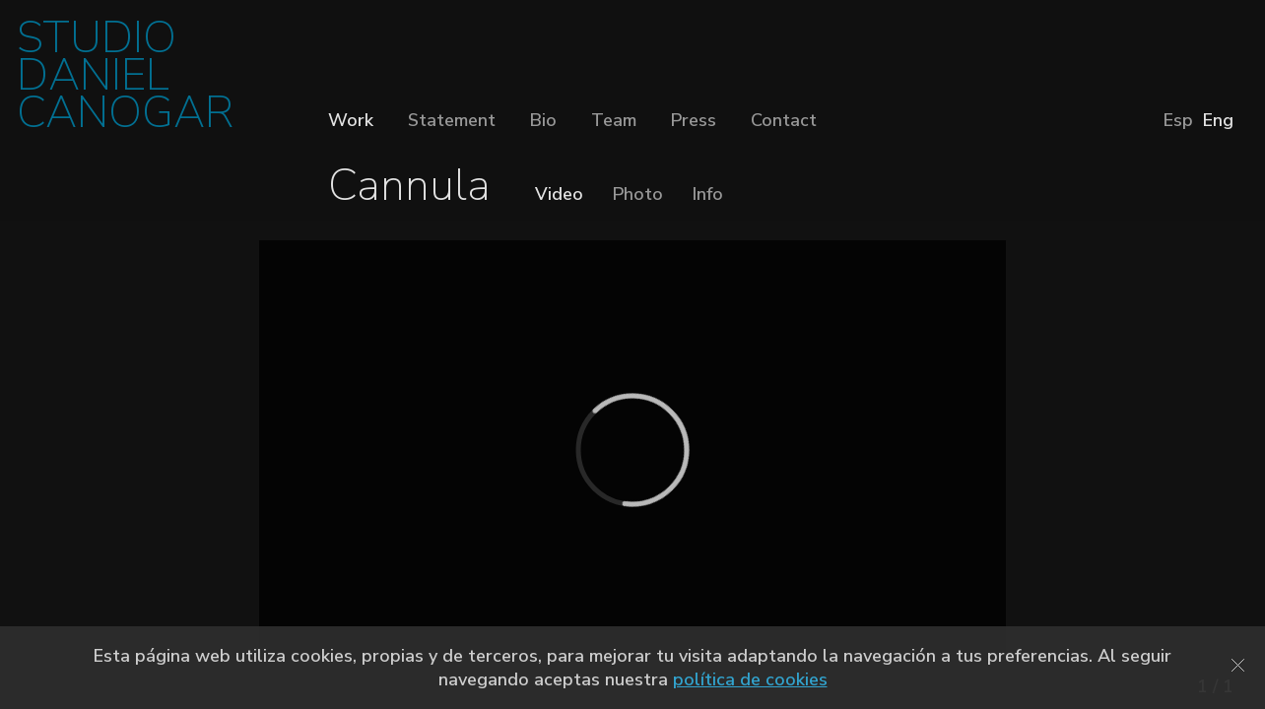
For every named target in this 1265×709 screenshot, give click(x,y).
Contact (784, 120)
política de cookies (750, 679)
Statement (452, 120)
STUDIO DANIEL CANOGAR (125, 81)
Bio (543, 120)
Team (613, 120)
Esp (1178, 120)
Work (350, 120)
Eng (1218, 120)
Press (693, 120)
